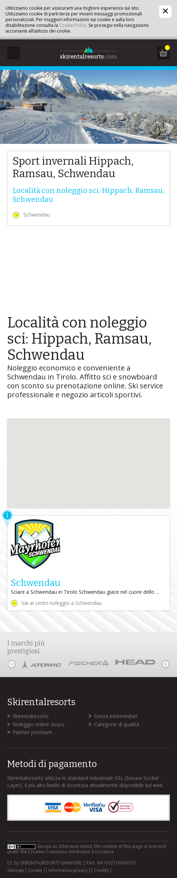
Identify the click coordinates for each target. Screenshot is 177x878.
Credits (101, 870)
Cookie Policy (72, 25)
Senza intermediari (115, 716)
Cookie (35, 870)
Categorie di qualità (116, 724)
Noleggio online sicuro (38, 724)
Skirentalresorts (31, 716)
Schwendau (36, 214)
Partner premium (32, 732)
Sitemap (15, 870)
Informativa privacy (67, 870)
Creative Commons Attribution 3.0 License (71, 852)
